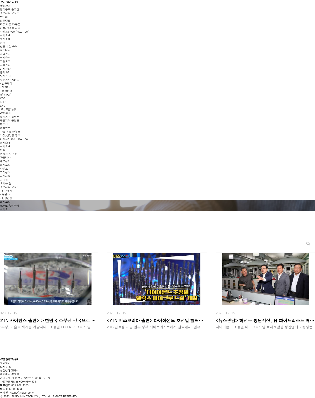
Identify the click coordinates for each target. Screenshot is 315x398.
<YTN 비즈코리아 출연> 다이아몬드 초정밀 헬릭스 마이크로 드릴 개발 (157, 320)
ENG (2, 105)
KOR (2, 102)
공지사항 (5, 68)
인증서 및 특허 (8, 46)
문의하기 (5, 72)
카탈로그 (5, 61)
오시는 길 (5, 76)
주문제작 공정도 (9, 13)
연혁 (2, 42)
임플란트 (5, 20)
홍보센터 (13, 205)
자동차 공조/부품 (10, 24)
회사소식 (5, 57)
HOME (4, 205)
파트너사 (5, 50)
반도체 (4, 17)
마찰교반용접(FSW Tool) (14, 31)
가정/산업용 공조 (10, 28)
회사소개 (5, 39)
